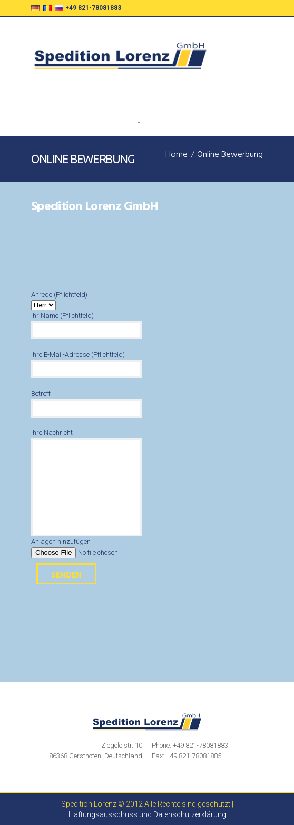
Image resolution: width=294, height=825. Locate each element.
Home (176, 155)
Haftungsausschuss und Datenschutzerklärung (147, 814)
